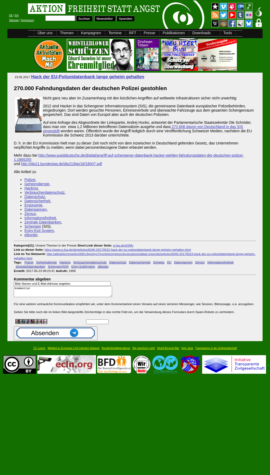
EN (17, 15)
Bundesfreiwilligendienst (116, 350)
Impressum (27, 20)
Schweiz (159, 262)
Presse (149, 33)
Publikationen (174, 33)
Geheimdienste (36, 184)
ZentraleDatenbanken (30, 266)
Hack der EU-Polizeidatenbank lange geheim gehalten (87, 76)
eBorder (30, 235)
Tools (227, 33)
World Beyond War (168, 350)
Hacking (31, 188)
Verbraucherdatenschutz (44, 192)
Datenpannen (35, 209)
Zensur (30, 214)
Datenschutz (34, 197)
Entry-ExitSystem (83, 266)
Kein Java (187, 350)
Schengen (32, 226)
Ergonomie (33, 205)
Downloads (201, 33)
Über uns (45, 33)
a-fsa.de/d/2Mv (123, 245)
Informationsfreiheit (40, 218)
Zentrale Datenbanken (42, 222)
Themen (66, 33)
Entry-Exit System (39, 230)
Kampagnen (91, 33)
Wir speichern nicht (143, 350)
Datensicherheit (37, 201)
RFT (132, 33)
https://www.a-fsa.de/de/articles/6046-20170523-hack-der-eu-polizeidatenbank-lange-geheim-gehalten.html (118, 249)
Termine (115, 33)
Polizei (29, 180)
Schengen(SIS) (58, 266)
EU (169, 262)
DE (11, 15)
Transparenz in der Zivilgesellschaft (216, 350)
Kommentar (64, 293)
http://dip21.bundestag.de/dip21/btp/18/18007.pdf (61, 164)
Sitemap (14, 20)
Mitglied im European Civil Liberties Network (74, 350)
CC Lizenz (39, 350)
